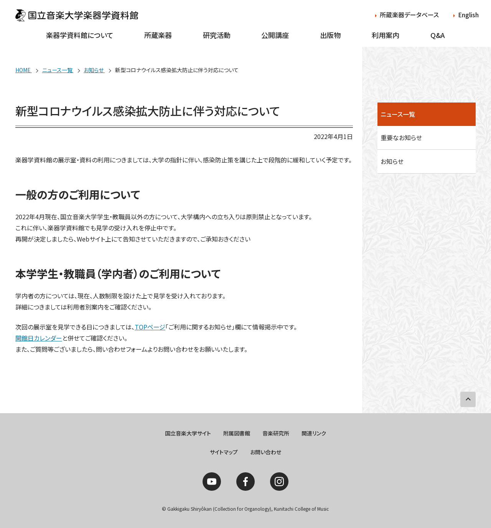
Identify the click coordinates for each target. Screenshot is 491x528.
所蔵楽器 (158, 35)
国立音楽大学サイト (188, 433)
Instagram (279, 481)
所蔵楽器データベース (409, 14)
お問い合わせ (265, 452)
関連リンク (314, 433)
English (468, 14)
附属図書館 (236, 433)
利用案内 (385, 35)
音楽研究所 (275, 433)
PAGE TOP (468, 399)
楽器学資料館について (79, 35)
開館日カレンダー (38, 338)
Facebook (245, 481)
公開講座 (275, 35)
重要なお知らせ (401, 137)
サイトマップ (224, 452)
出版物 (330, 35)
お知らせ (392, 161)
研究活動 (217, 35)
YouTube (212, 481)
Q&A (437, 35)
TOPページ (150, 326)
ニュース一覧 (398, 114)
